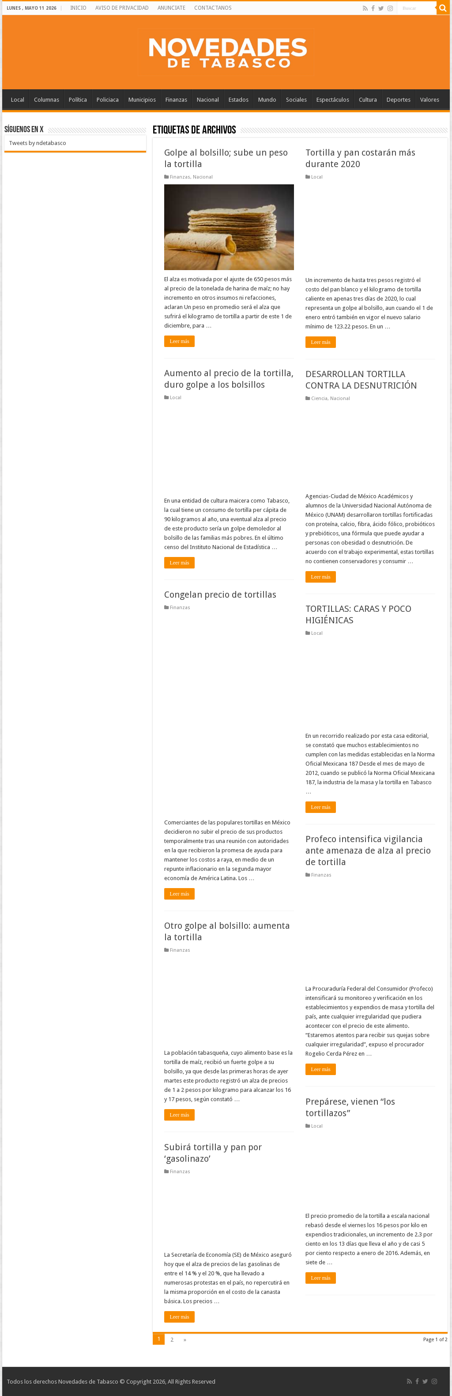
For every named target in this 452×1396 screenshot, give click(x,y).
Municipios (142, 99)
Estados (239, 99)
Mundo (267, 99)
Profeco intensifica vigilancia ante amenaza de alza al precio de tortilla (368, 850)
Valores (429, 99)
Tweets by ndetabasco (37, 143)
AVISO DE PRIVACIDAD (122, 8)
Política (78, 99)
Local (17, 99)
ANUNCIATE (171, 8)
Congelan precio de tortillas (220, 594)
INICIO (78, 8)
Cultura (368, 99)
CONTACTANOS (213, 8)
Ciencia (319, 398)
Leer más (179, 341)
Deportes (399, 99)
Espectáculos (332, 99)
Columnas (46, 99)
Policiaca (108, 99)
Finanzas (176, 99)
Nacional (208, 99)
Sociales (296, 99)
